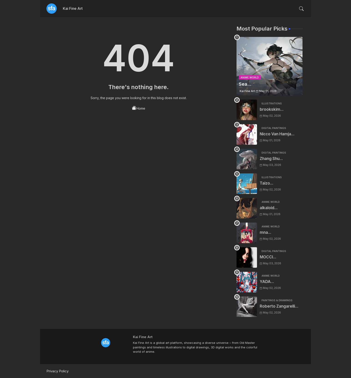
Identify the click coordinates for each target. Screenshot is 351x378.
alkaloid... (269, 208)
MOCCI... (268, 257)
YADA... (267, 281)
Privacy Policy (57, 371)
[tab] (72, 8)
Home (138, 108)
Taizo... (266, 183)
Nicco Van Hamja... (277, 134)
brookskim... (272, 109)
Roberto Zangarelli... (279, 306)
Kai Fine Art (73, 8)
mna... (265, 232)
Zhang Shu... (271, 158)
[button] (301, 8)
